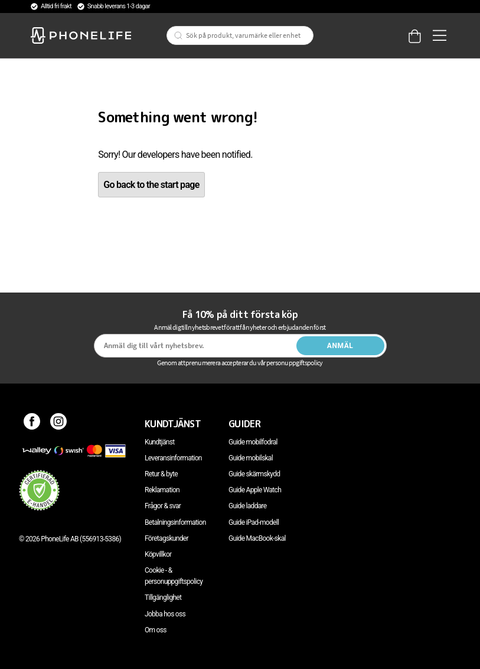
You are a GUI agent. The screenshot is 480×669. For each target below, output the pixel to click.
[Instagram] (58, 423)
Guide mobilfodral (252, 442)
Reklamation (162, 490)
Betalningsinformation (175, 522)
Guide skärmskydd (254, 474)
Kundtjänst (159, 442)
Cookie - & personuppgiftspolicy (174, 576)
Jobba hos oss (165, 614)
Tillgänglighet (163, 597)
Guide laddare (247, 506)
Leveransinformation (173, 458)
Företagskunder (166, 538)
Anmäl (340, 346)
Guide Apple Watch (254, 490)
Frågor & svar (163, 506)
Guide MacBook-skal (257, 538)
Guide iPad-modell (253, 522)
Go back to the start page (151, 184)
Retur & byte (161, 474)
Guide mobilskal (250, 458)
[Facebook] (32, 423)
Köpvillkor (158, 554)
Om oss (155, 630)
